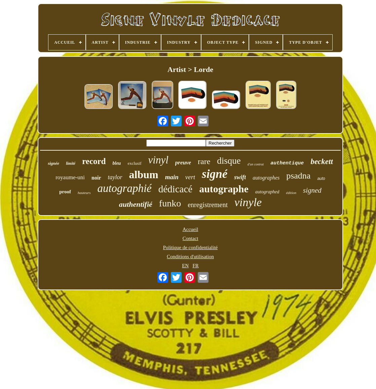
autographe (224, 188)
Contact (190, 238)
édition (291, 193)
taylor (115, 177)
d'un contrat (256, 164)
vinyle (248, 202)
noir (96, 178)
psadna (298, 176)
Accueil (190, 229)
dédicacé (175, 189)
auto (321, 178)
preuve (183, 162)
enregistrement (208, 204)
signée (53, 163)
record (94, 161)
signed (312, 190)
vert (190, 177)
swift (240, 177)
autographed (267, 191)
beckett (321, 161)
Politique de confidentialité (190, 247)
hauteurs (84, 193)
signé (214, 174)
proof (65, 191)
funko (170, 203)
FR (195, 265)
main (172, 177)
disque (229, 161)
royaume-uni (70, 177)
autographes (266, 178)
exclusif (134, 163)
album (143, 174)
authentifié (135, 204)
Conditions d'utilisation (190, 256)
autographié (124, 188)
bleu (117, 163)
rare (204, 161)
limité (70, 163)
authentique (287, 163)
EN (185, 265)
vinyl (158, 160)
